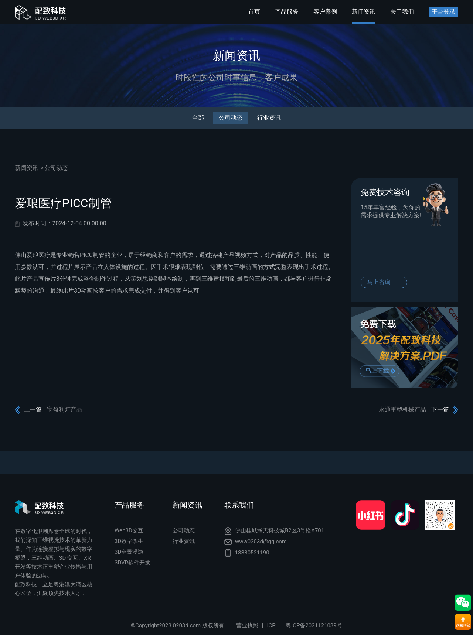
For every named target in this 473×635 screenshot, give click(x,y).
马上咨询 (379, 282)
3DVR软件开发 (132, 562)
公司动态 (230, 117)
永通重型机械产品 (402, 409)
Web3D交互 (129, 530)
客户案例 (325, 11)
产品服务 (287, 11)
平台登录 (443, 11)
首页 (254, 11)
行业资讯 (269, 117)
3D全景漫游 (129, 552)
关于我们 (402, 11)
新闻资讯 (363, 11)
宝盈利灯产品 (64, 409)
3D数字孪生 (129, 541)
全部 (198, 117)
